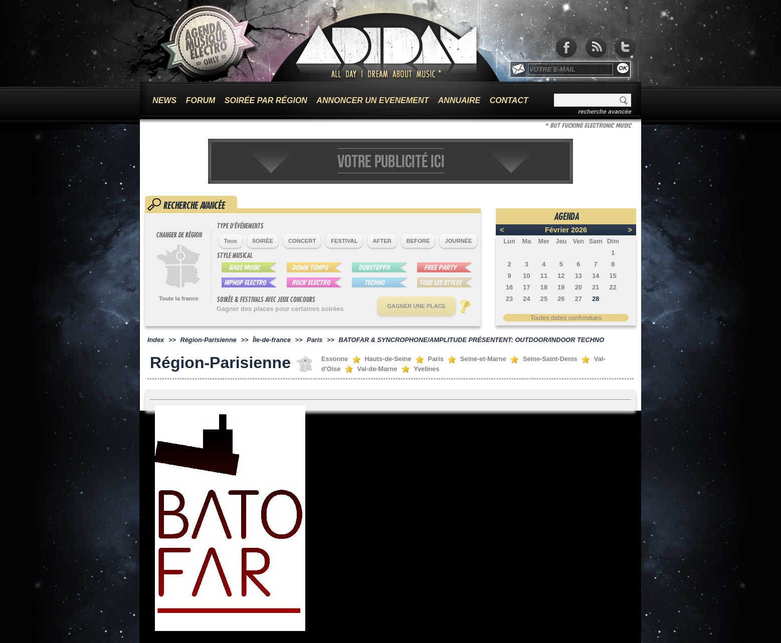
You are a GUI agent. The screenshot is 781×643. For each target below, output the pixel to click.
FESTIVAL (344, 241)
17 (526, 287)
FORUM (201, 100)
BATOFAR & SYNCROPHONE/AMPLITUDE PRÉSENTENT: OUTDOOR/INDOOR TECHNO (471, 340)
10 (526, 275)
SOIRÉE (262, 241)
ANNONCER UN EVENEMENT (372, 100)
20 (578, 287)
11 (543, 275)
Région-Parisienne (208, 340)
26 (560, 298)
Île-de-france (272, 340)
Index (155, 340)
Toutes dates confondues (566, 318)
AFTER (381, 241)
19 (560, 287)
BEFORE (418, 241)
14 (595, 275)
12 (560, 275)
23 (509, 298)
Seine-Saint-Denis (550, 359)
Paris (314, 340)
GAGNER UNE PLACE (416, 306)
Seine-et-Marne (483, 359)
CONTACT (509, 100)
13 (578, 275)
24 (526, 298)
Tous (230, 241)
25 (543, 298)
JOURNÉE (458, 241)
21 (595, 287)
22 (613, 287)
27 (578, 298)
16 (509, 287)
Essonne (334, 359)
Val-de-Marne (377, 369)
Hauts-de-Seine (387, 359)
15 (613, 275)
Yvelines (426, 369)
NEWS (164, 100)
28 (595, 298)
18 (543, 287)
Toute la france (179, 298)
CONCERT (302, 241)
